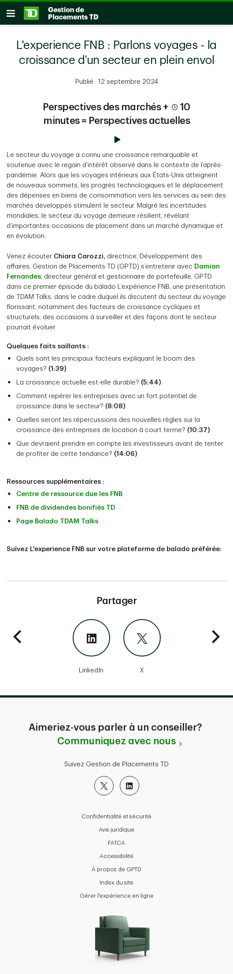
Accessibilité (116, 852)
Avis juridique (116, 825)
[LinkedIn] (60, 643)
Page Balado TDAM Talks (57, 517)
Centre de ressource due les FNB (69, 489)
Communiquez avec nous (116, 737)
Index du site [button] (116, 878)
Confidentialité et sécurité (116, 812)
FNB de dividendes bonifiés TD (65, 503)
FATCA (116, 838)
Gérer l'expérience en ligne (117, 891)
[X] (172, 643)
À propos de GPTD (116, 865)
